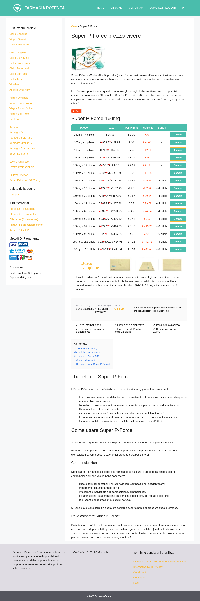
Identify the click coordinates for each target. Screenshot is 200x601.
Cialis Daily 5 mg (19, 57)
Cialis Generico (18, 33)
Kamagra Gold (18, 132)
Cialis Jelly (15, 79)
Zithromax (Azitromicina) (23, 219)
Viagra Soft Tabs (19, 113)
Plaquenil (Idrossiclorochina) (26, 224)
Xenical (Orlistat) (19, 230)
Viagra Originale (18, 97)
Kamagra (14, 127)
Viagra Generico (19, 39)
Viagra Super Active (21, 108)
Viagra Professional (20, 103)
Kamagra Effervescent (22, 148)
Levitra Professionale (21, 167)
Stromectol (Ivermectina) (23, 214)
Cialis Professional (20, 63)
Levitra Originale (19, 161)
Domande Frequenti (163, 7)
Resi (136, 582)
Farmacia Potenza (45, 8)
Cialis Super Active (20, 68)
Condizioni (139, 572)
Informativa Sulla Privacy (147, 566)
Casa (74, 26)
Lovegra (14, 194)
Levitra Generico (19, 44)
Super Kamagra (18, 153)
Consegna (139, 577)
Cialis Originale (18, 52)
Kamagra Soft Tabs (20, 137)
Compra (178, 134)
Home (100, 7)
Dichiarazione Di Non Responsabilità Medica (159, 561)
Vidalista (14, 84)
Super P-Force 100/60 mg (24, 180)
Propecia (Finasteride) (22, 208)
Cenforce (14, 119)
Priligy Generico (18, 175)
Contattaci (136, 7)
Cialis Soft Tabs (18, 73)
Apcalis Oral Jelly (19, 89)
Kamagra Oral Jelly (20, 143)
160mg (76, 111)
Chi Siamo (116, 7)
